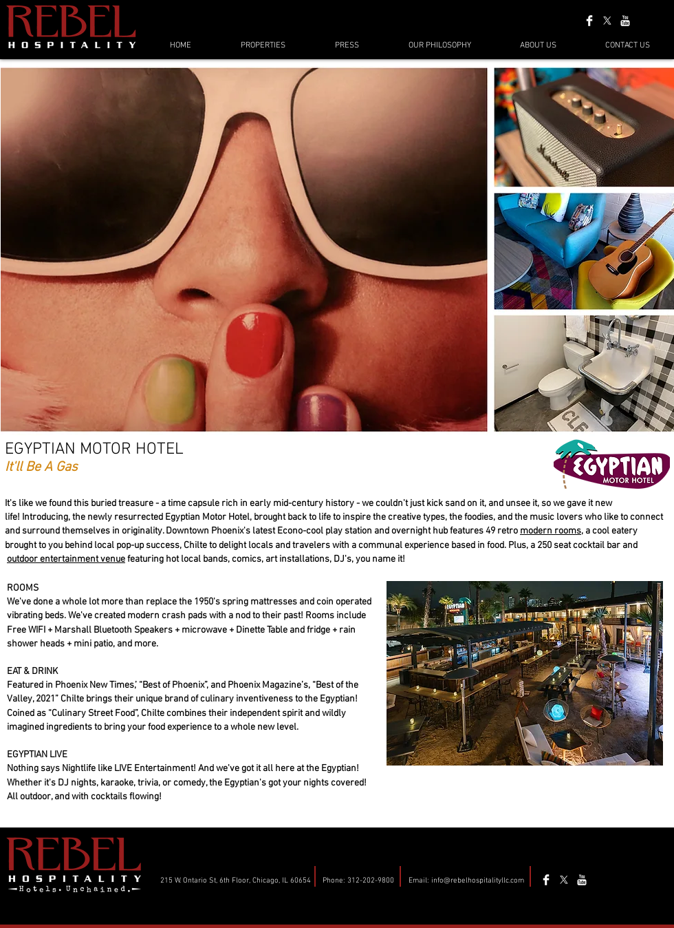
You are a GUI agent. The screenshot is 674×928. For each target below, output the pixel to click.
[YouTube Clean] (625, 20)
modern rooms (550, 531)
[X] (607, 20)
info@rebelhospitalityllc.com (477, 880)
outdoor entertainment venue (66, 559)
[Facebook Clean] (589, 20)
